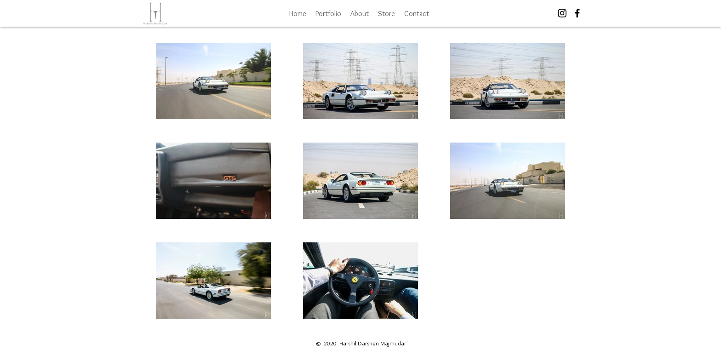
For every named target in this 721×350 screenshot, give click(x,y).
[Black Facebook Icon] (577, 13)
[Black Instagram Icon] (562, 13)
